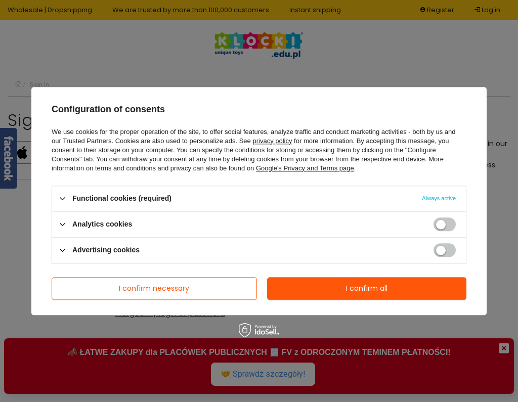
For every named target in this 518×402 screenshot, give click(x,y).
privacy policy (272, 141)
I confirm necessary (154, 288)
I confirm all (366, 288)
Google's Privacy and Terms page (305, 168)
